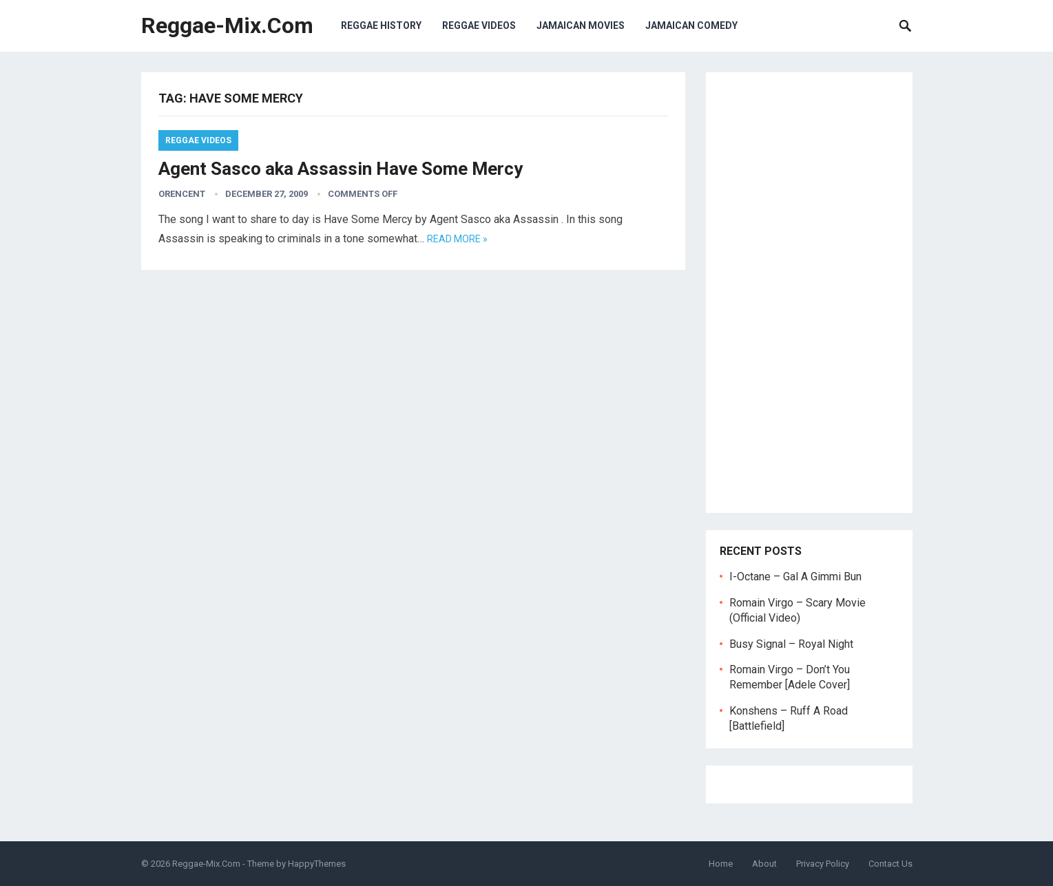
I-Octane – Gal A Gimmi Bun (795, 576)
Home (721, 863)
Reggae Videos (479, 25)
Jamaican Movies (580, 25)
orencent (181, 194)
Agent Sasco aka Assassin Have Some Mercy (340, 168)
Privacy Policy (822, 863)
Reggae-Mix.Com (227, 25)
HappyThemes (317, 863)
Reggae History (381, 25)
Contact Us (890, 863)
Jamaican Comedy (691, 25)
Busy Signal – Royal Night (791, 644)
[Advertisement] (809, 292)
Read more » (457, 238)
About (764, 863)
